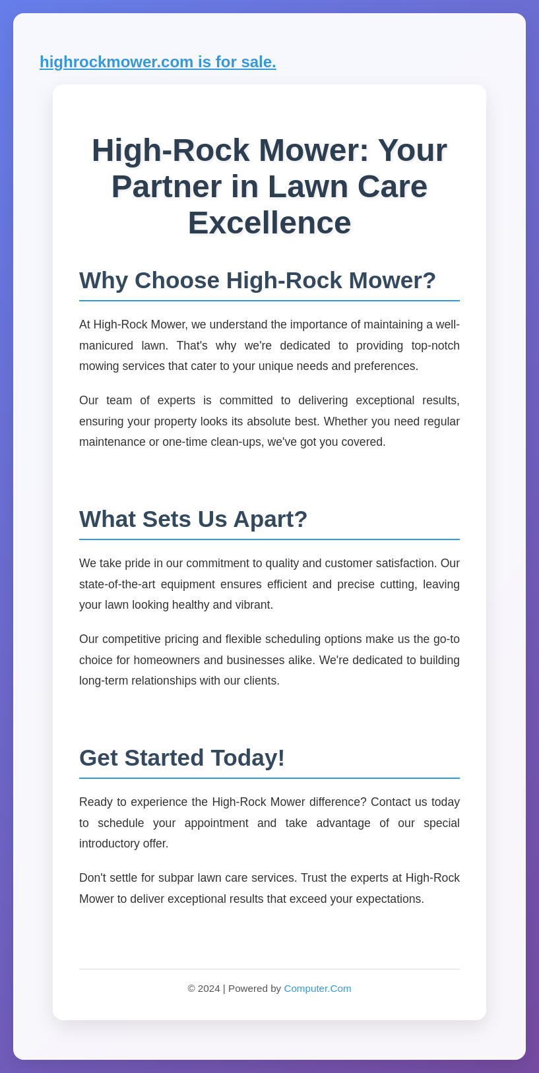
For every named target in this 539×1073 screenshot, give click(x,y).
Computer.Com (317, 988)
